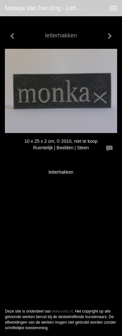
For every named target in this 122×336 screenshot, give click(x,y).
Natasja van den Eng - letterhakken (46, 8)
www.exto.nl (62, 311)
